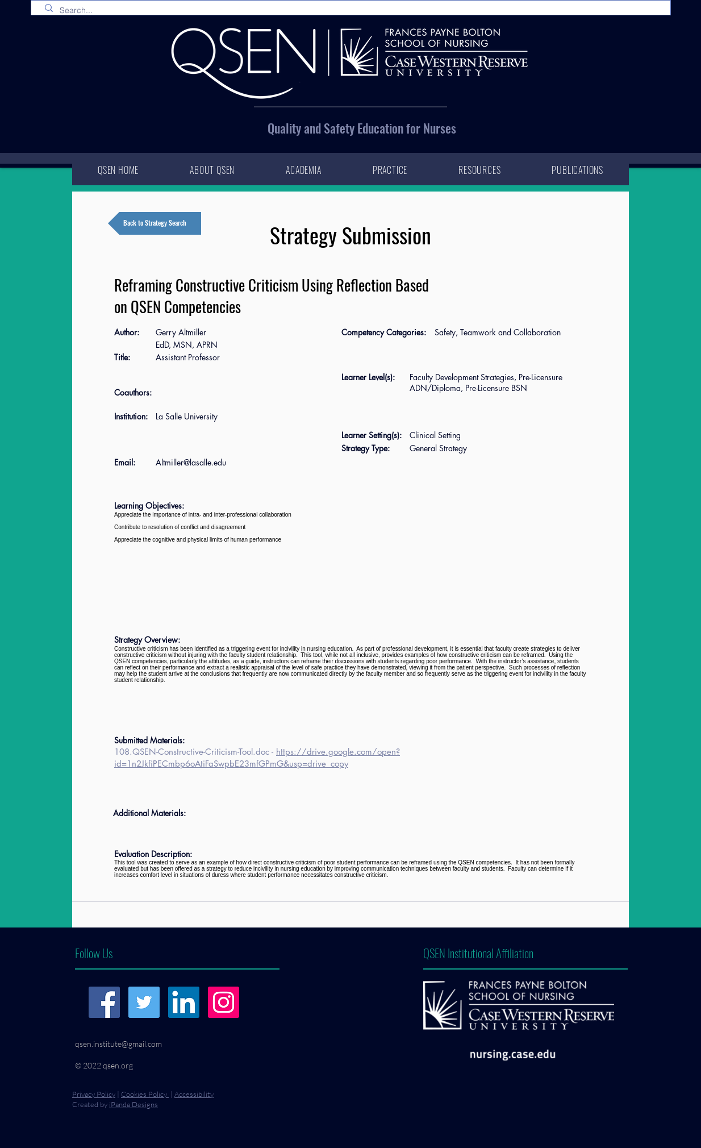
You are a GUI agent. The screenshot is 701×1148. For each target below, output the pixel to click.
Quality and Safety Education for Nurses (362, 128)
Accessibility (194, 1094)
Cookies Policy (145, 1094)
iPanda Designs (133, 1104)
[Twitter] (144, 1002)
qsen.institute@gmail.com (118, 1044)
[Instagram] (223, 1002)
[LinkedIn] (183, 1002)
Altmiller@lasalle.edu (191, 462)
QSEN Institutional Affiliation (478, 953)
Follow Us (93, 953)
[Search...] (353, 11)
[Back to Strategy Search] (154, 223)
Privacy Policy (93, 1094)
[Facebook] (104, 1002)
